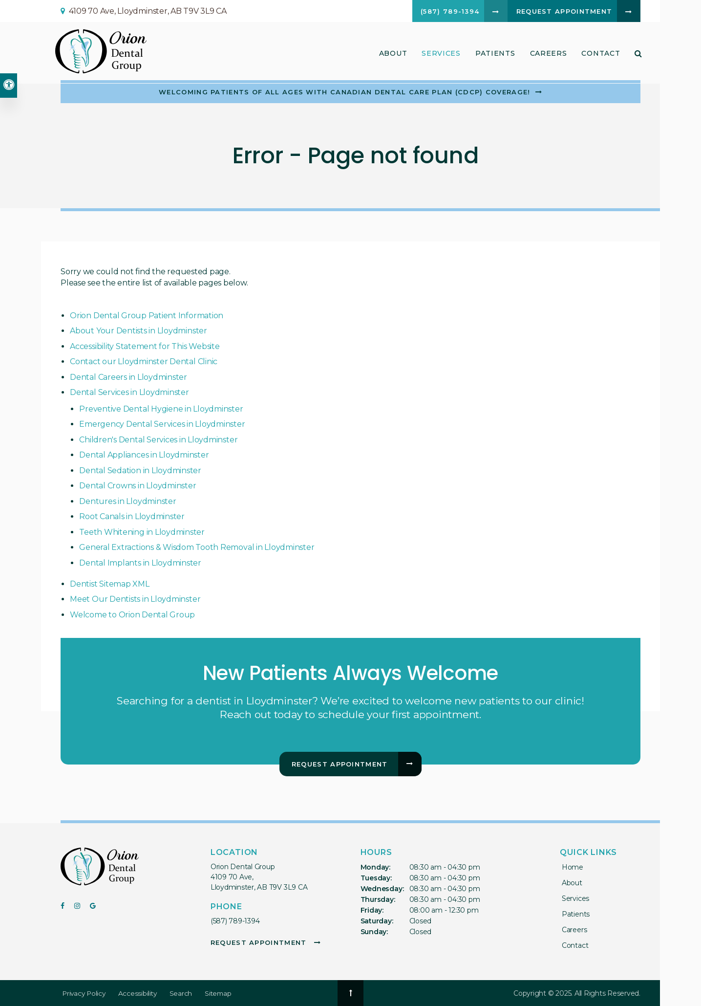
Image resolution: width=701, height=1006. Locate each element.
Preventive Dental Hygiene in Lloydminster (161, 409)
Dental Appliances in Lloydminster (144, 454)
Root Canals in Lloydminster (132, 516)
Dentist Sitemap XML (109, 584)
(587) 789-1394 (235, 921)
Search (184, 993)
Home (570, 867)
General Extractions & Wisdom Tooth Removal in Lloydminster (196, 547)
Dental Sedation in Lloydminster (140, 470)
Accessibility (140, 993)
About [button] (391, 55)
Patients (494, 55)
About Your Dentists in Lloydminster (138, 330)
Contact (599, 55)
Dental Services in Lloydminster (129, 392)
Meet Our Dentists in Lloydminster (135, 599)
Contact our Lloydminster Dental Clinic (143, 361)
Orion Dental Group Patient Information (146, 315)
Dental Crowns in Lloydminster (137, 485)
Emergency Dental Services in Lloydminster (162, 424)
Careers (546, 55)
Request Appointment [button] (559, 12)
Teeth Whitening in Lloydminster (142, 532)
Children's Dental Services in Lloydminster (158, 439)
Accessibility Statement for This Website (144, 346)
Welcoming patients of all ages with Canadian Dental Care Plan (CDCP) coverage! (344, 92)
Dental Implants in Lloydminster (140, 563)
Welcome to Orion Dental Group (132, 614)
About (570, 882)
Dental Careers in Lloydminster (128, 377)
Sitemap (222, 993)
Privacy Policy (85, 993)
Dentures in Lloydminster (127, 501)
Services (573, 898)
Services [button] (439, 55)
